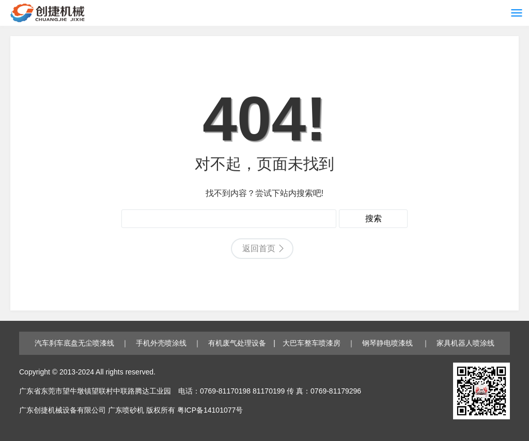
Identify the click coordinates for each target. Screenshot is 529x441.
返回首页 (258, 248)
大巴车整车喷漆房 (311, 343)
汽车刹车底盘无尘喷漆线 (74, 343)
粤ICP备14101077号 (210, 410)
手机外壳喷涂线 (161, 343)
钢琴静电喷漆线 (388, 343)
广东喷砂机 (126, 410)
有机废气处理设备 (237, 343)
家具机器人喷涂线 (465, 343)
